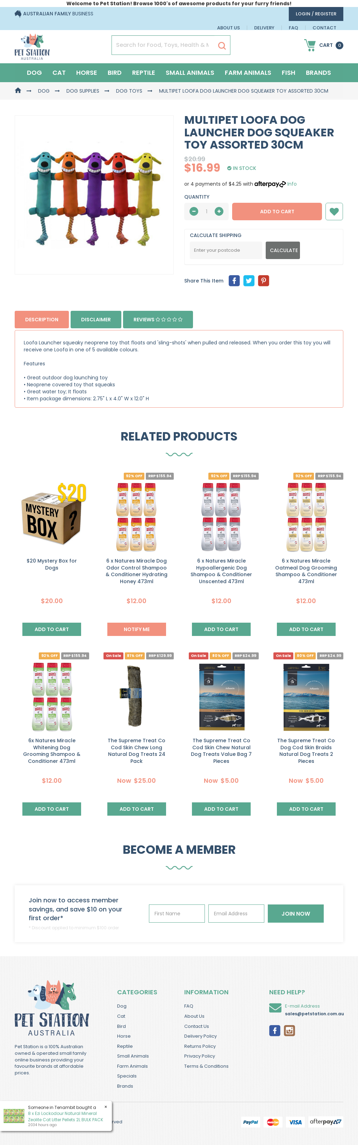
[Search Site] (222, 45)
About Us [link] (194, 1016)
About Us (228, 28)
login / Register (316, 13)
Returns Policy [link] (200, 1046)
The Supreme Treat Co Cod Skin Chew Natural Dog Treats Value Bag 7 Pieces (221, 751)
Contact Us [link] (196, 1026)
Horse (86, 72)
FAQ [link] (188, 1006)
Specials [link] (127, 1076)
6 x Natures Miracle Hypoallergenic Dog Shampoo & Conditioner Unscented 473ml (221, 571)
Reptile (143, 72)
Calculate (284, 250)
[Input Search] (163, 45)
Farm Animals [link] (132, 1066)
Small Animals (190, 72)
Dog (34, 72)
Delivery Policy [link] (200, 1036)
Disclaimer (96, 319)
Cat (59, 72)
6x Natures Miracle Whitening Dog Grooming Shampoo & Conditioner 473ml (51, 751)
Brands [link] (125, 1086)
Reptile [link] (125, 1046)
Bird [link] (121, 1026)
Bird (115, 72)
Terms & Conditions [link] (206, 1066)
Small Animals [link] (133, 1056)
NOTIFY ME (137, 629)
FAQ (293, 28)
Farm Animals (248, 72)
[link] (274, 1030)
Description (41, 319)
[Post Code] (226, 250)
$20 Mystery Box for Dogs (52, 564)
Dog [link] (122, 1006)
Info (292, 183)
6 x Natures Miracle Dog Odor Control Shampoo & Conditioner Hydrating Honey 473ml (136, 571)
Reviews (158, 319)
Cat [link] (121, 1016)
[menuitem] (234, 280)
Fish (288, 72)
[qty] (206, 211)
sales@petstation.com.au (314, 1014)
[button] (334, 211)
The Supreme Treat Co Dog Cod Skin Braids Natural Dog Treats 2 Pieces (306, 751)
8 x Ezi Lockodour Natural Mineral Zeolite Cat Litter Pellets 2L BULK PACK (65, 1116)
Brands (318, 72)
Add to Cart (277, 211)
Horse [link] (124, 1036)
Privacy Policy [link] (199, 1056)
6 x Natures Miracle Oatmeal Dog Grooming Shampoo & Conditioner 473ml (306, 571)
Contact (324, 28)
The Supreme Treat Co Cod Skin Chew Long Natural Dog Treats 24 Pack (136, 751)
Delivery (264, 28)
